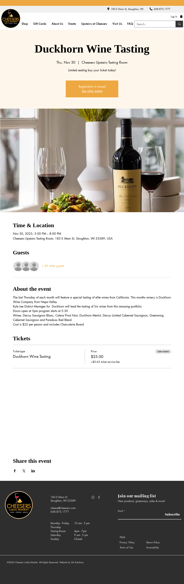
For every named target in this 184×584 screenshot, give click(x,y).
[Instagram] (93, 497)
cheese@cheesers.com (63, 508)
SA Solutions (77, 562)
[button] (181, 16)
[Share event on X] (24, 470)
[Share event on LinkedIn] (33, 470)
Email (120, 511)
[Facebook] (99, 497)
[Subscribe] (171, 514)
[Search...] (152, 24)
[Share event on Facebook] (15, 470)
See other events (92, 91)
